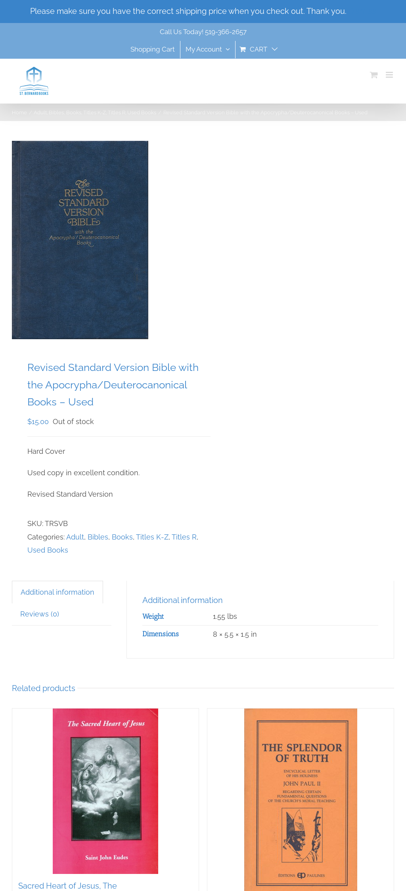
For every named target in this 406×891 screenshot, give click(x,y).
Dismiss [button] (362, 11)
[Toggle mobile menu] (390, 75)
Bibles (98, 537)
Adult (75, 537)
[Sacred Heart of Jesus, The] (105, 791)
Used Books (47, 550)
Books (122, 537)
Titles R (184, 537)
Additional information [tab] (57, 592)
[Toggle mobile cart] (374, 75)
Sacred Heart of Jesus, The (67, 886)
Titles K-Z (152, 537)
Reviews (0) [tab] (39, 614)
